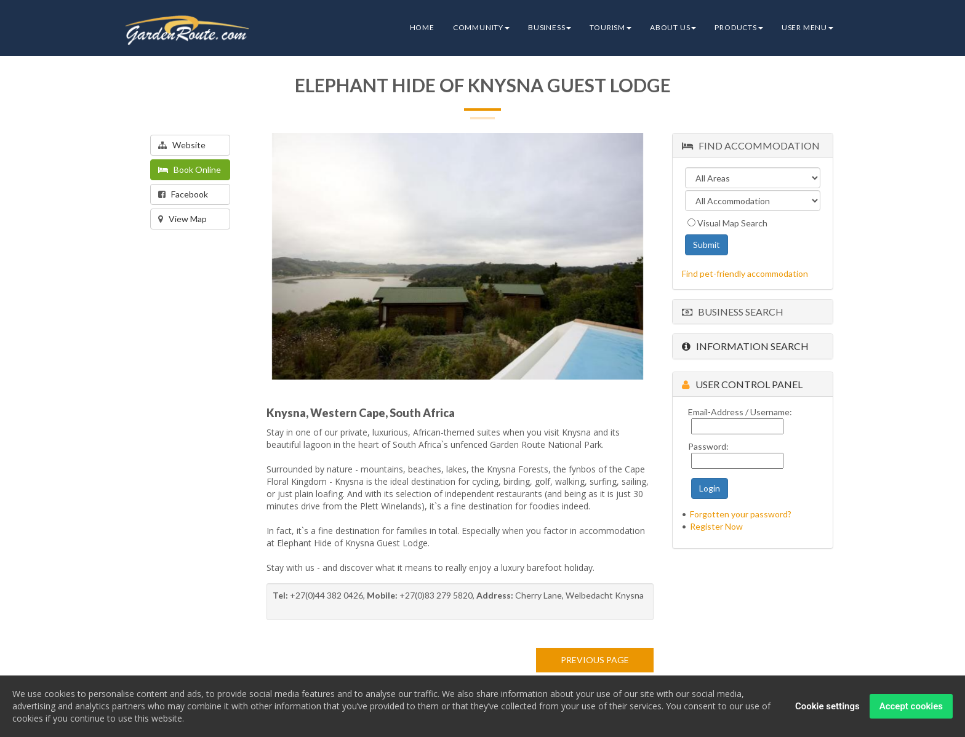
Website (182, 145)
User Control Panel (742, 384)
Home (422, 27)
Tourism (610, 27)
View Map (182, 218)
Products (739, 27)
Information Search (745, 346)
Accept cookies (911, 706)
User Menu (807, 27)
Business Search (732, 311)
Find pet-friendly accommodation (745, 273)
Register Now (716, 526)
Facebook (183, 194)
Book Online (189, 169)
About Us (673, 27)
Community (481, 27)
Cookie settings (827, 706)
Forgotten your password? (740, 514)
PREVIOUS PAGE (595, 660)
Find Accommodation (751, 145)
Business (549, 27)
